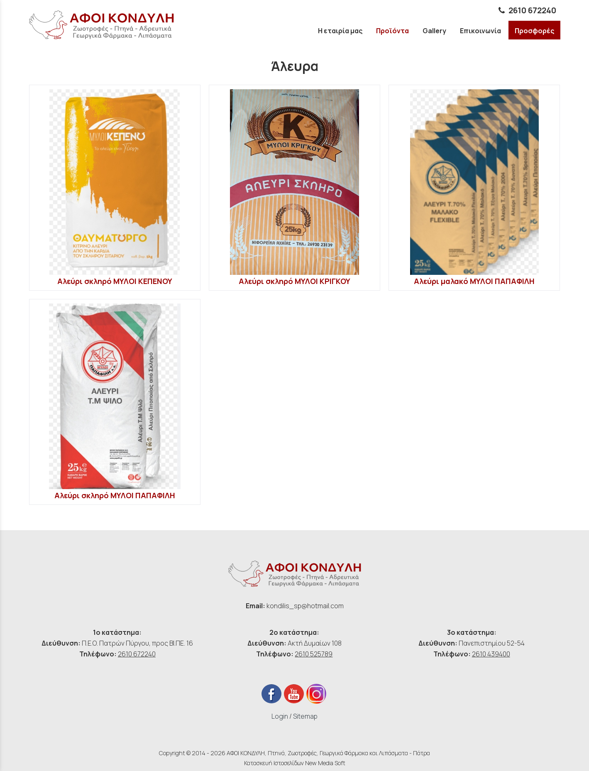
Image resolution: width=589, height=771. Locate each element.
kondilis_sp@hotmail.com (305, 605)
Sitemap (305, 716)
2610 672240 (137, 653)
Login (279, 716)
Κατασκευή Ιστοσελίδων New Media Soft (294, 763)
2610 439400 (491, 653)
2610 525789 (313, 653)
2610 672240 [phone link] (532, 10)
